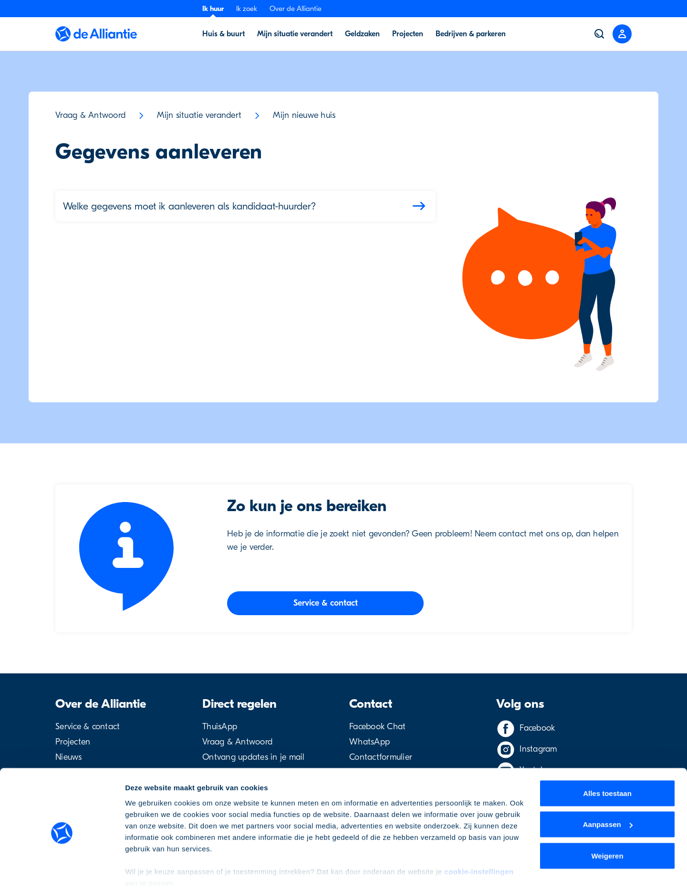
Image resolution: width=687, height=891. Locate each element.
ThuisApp (219, 727)
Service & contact (87, 727)
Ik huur (213, 8)
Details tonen (147, 872)
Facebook (537, 728)
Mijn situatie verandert (199, 115)
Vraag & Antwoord (90, 115)
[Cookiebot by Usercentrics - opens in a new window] (62, 872)
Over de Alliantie (296, 8)
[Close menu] (622, 33)
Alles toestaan (607, 757)
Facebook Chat (377, 727)
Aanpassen (608, 789)
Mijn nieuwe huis (304, 115)
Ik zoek (246, 8)
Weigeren (607, 820)
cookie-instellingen (478, 835)
